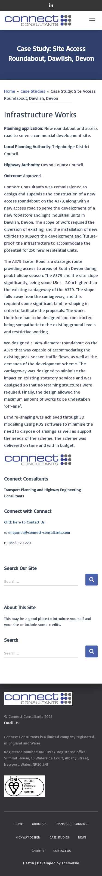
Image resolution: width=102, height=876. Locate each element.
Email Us (11, 722)
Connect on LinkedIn (51, 6)
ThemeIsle (70, 863)
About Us (39, 824)
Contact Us (62, 851)
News (82, 837)
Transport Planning (71, 824)
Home (9, 91)
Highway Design (28, 837)
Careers (38, 851)
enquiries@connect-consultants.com (39, 532)
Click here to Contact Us (24, 522)
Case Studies (32, 91)
